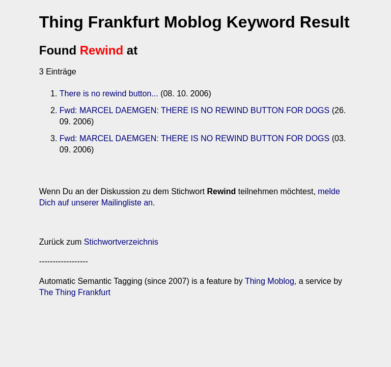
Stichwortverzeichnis (121, 242)
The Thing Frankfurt (74, 292)
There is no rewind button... (109, 93)
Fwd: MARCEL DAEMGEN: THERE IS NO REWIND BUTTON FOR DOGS (194, 110)
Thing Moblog (269, 281)
